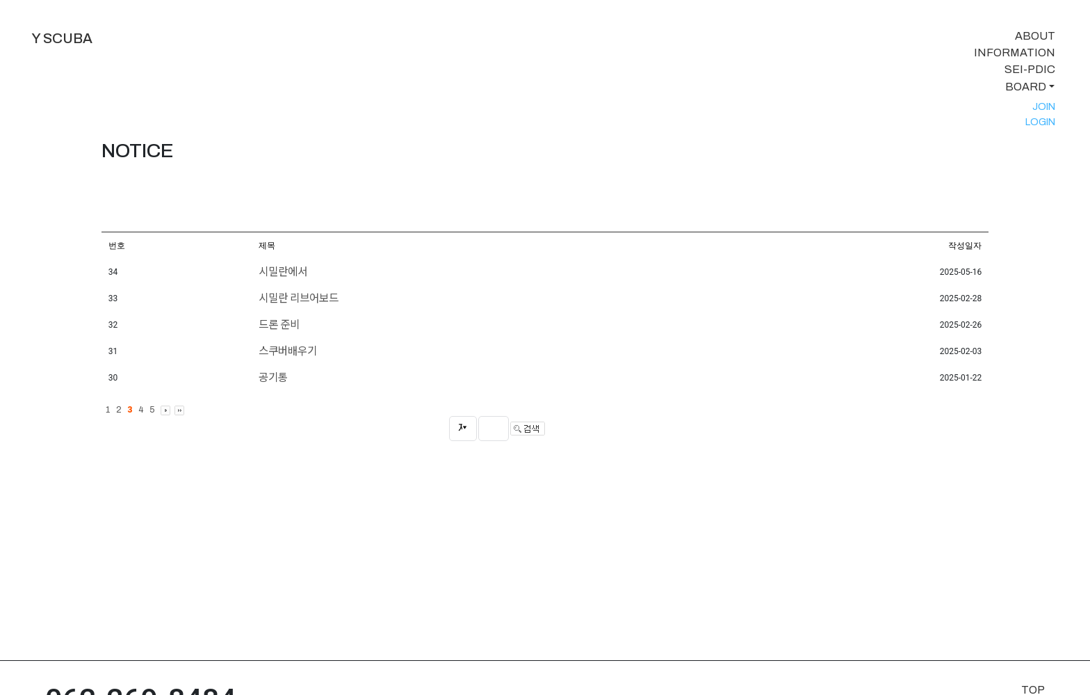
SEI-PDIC (1029, 69)
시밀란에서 (283, 272)
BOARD (1025, 87)
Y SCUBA (61, 38)
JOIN (1043, 106)
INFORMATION (1014, 52)
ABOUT (1035, 36)
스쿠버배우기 (288, 351)
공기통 (273, 377)
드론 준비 (279, 324)
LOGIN (1040, 121)
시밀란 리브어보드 (299, 298)
